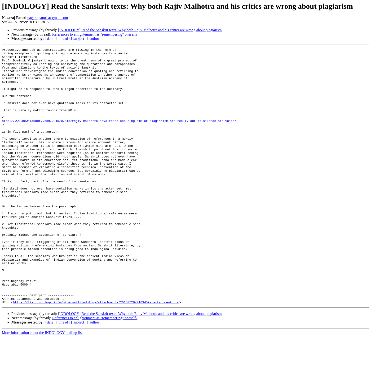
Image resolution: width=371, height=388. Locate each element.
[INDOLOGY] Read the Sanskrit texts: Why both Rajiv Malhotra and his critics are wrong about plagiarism (140, 30)
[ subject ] (78, 39)
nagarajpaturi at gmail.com (47, 18)
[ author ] (94, 39)
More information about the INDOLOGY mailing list (42, 384)
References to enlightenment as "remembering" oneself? (94, 34)
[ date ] (50, 39)
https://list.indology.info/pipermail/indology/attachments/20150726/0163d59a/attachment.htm (96, 353)
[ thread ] (63, 39)
